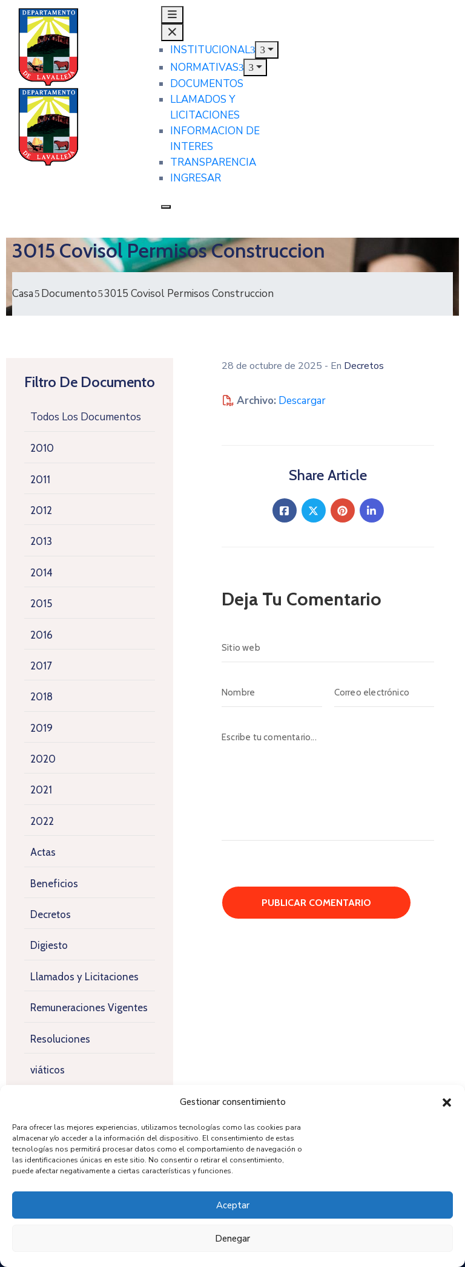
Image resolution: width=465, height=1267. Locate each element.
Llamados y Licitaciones (84, 977)
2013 (41, 541)
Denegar (232, 1239)
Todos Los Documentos (85, 417)
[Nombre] (272, 692)
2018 (41, 697)
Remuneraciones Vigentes (89, 1008)
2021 (41, 790)
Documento (69, 294)
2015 (41, 604)
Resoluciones (60, 1039)
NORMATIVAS (207, 67)
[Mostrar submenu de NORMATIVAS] (255, 67)
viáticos (47, 1070)
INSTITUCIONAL (213, 50)
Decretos (50, 914)
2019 (41, 728)
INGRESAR (195, 178)
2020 (43, 759)
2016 (41, 635)
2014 (41, 573)
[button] (447, 1102)
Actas (43, 852)
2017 (41, 666)
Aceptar (232, 1205)
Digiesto (49, 945)
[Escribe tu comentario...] (328, 782)
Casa (22, 294)
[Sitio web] (328, 647)
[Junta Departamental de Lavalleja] (77, 69)
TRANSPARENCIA (213, 162)
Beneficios (54, 884)
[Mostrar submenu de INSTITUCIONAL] (267, 50)
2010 (42, 448)
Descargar (302, 401)
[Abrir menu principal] (172, 15)
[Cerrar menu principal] (172, 32)
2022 (42, 821)
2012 (41, 510)
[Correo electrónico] (384, 692)
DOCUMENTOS (206, 84)
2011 (40, 480)
